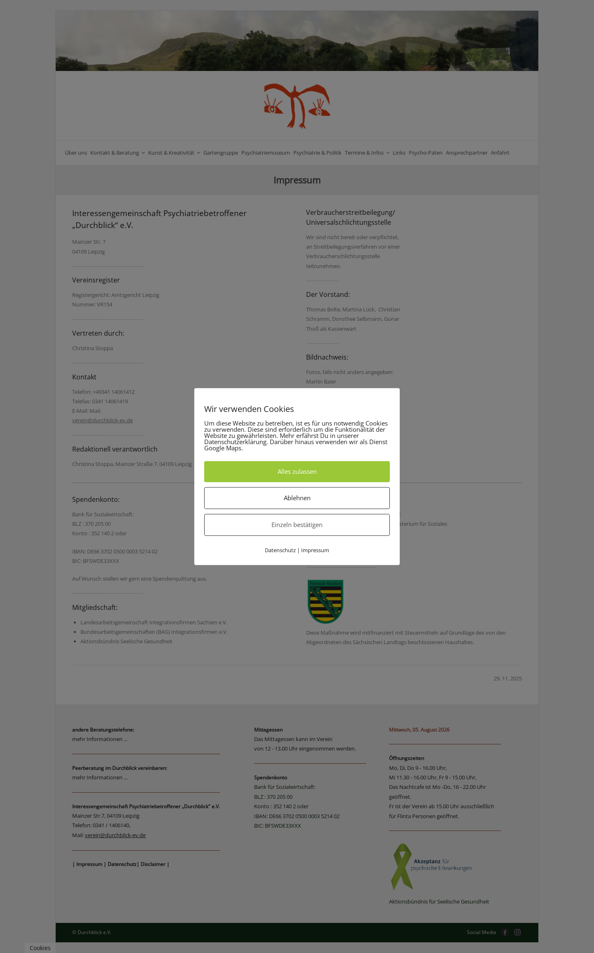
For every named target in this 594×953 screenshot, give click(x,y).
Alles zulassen (297, 471)
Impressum (315, 550)
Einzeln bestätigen (297, 524)
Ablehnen (297, 498)
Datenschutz (280, 550)
